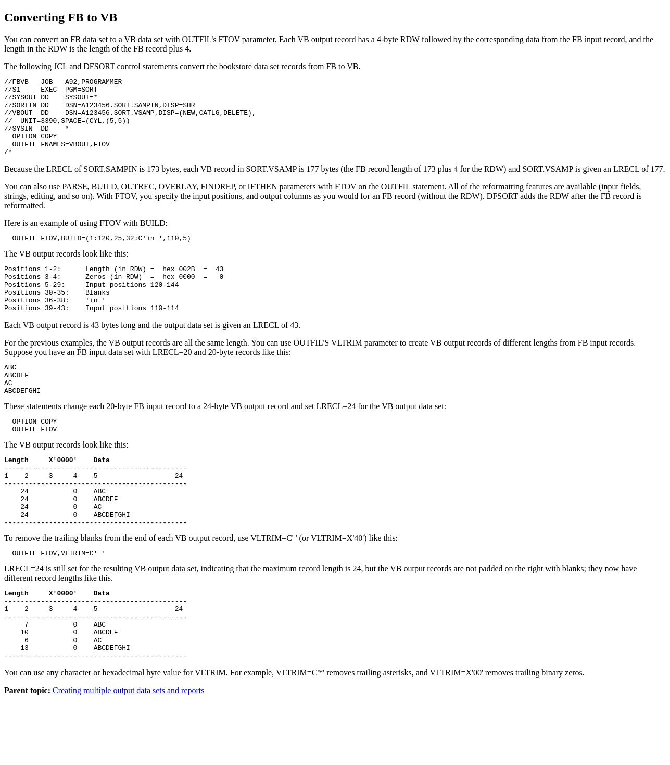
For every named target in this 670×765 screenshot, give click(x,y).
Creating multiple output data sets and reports (129, 755)
